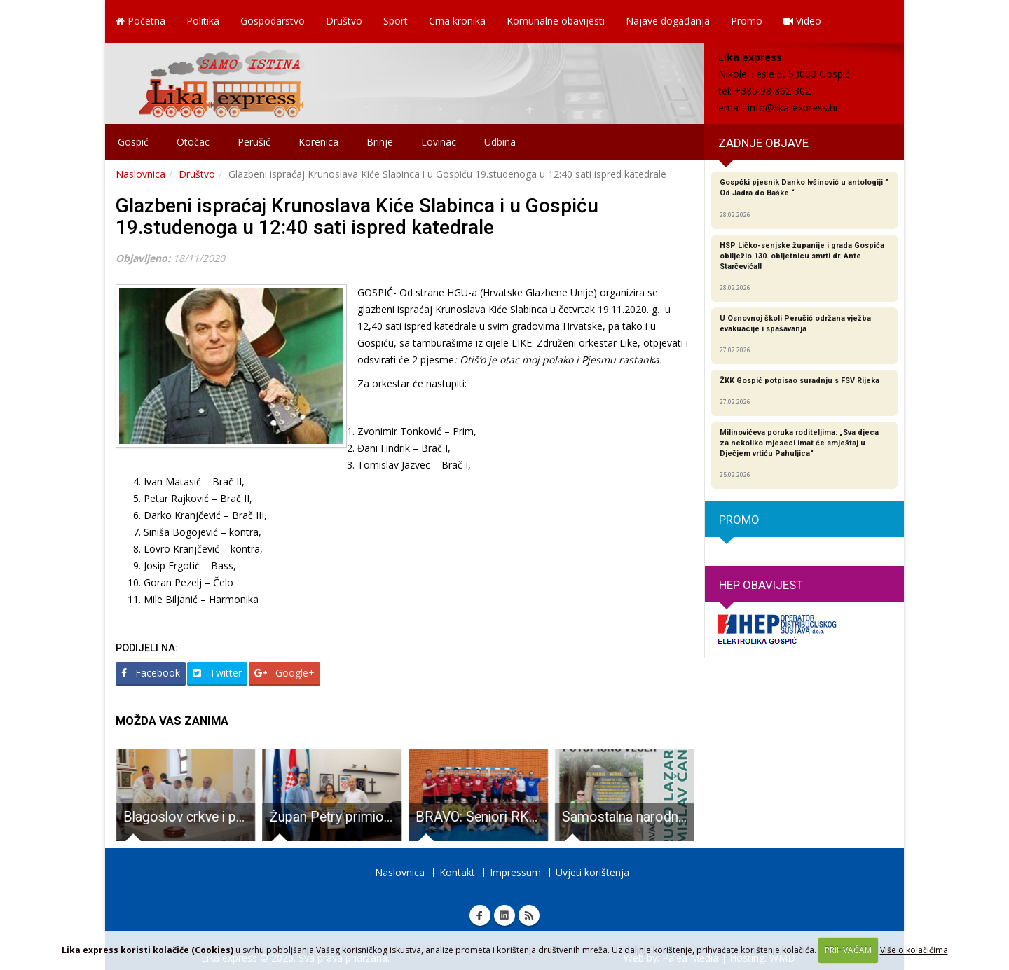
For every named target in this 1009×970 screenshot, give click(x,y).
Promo (746, 20)
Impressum (515, 872)
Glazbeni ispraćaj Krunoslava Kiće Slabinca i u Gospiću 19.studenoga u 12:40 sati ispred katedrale (357, 216)
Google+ (284, 672)
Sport (395, 20)
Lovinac (438, 141)
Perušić (254, 141)
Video (802, 20)
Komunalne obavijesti (556, 20)
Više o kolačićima (914, 950)
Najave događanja (668, 20)
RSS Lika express (529, 915)
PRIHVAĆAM (848, 950)
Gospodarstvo (272, 20)
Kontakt (457, 872)
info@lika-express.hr (793, 107)
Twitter (217, 672)
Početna (140, 20)
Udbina (500, 141)
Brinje (379, 141)
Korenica (318, 141)
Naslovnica (140, 174)
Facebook (150, 672)
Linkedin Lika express (504, 915)
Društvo (344, 20)
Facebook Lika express (479, 915)
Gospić (133, 141)
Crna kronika (457, 20)
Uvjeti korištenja (592, 872)
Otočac (193, 141)
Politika (202, 20)
